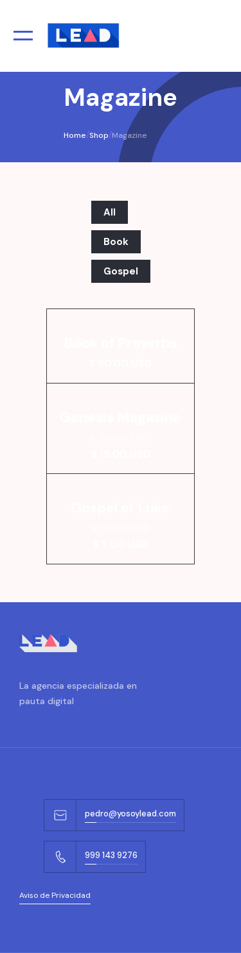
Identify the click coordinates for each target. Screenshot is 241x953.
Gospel (120, 271)
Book (116, 241)
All (109, 212)
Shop (99, 135)
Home (75, 135)
